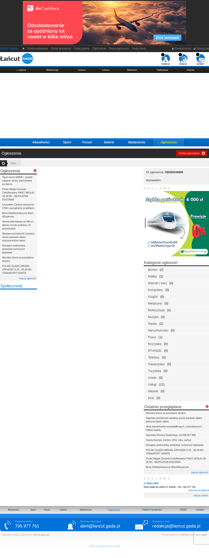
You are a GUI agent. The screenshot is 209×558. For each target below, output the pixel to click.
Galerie (109, 142)
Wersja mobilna (9, 48)
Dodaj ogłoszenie (119, 48)
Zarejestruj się (181, 48)
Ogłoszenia (169, 142)
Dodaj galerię (82, 48)
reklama (183, 59)
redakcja (165, 59)
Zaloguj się (201, 48)
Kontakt (200, 510)
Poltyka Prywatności (152, 510)
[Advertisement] (104, 105)
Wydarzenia (136, 142)
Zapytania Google (111, 546)
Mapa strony (95, 546)
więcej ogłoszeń (27, 278)
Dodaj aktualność (61, 48)
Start (13, 163)
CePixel (184, 534)
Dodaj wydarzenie (38, 48)
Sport (67, 142)
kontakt (200, 59)
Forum (87, 142)
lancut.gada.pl (41, 534)
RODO (183, 510)
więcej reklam (201, 495)
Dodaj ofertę (139, 48)
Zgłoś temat (99, 48)
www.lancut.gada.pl (198, 490)
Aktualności (41, 142)
